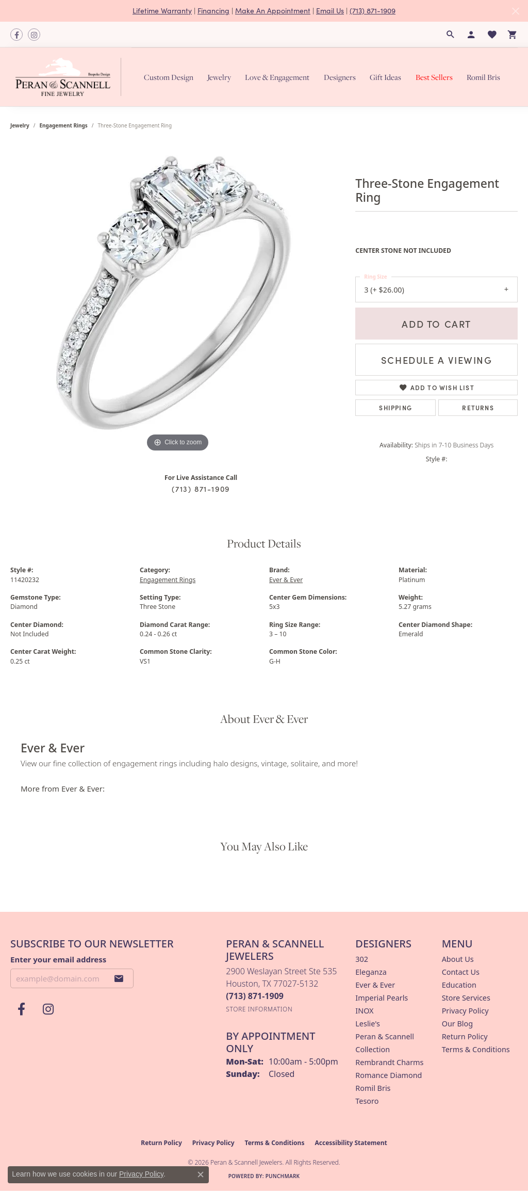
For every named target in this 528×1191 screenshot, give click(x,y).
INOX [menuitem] (364, 1011)
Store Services (466, 998)
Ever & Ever (286, 579)
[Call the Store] (255, 996)
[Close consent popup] (200, 1174)
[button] (451, 34)
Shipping (395, 407)
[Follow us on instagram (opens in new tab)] (34, 34)
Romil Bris (483, 77)
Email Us (330, 10)
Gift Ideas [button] (385, 77)
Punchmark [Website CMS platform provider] (283, 1176)
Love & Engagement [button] (277, 77)
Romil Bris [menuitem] (372, 1088)
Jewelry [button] (219, 77)
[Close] (515, 11)
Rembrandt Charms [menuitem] (389, 1062)
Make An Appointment (272, 10)
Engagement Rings (64, 125)
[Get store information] (259, 1009)
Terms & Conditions (476, 1049)
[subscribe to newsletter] (119, 978)
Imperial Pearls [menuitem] (381, 998)
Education (459, 985)
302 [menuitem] (361, 959)
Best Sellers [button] (434, 77)
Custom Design (168, 77)
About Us (458, 959)
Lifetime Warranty (162, 10)
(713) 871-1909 (372, 10)
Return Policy (465, 1036)
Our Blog (457, 1023)
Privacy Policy (465, 1011)
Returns (477, 407)
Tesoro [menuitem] (366, 1101)
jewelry (19, 125)
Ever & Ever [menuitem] (375, 985)
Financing (213, 10)
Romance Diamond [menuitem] (388, 1075)
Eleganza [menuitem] (370, 972)
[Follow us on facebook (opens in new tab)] (16, 34)
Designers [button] (340, 77)
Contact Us (461, 972)
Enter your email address (58, 959)
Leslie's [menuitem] (367, 1023)
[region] (178, 300)
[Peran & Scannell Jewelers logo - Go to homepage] (70, 76)
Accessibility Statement (351, 1142)
